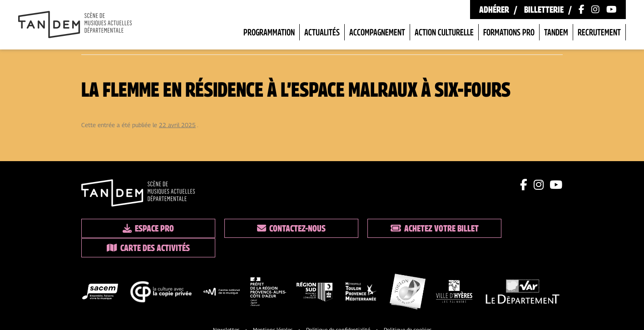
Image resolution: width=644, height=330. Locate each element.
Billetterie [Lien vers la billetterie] (544, 9)
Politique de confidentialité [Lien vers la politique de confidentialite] (338, 309)
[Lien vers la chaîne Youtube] (611, 9)
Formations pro (509, 32)
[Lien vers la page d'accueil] (75, 25)
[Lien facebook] (524, 185)
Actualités (322, 32)
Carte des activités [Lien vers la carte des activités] (506, 228)
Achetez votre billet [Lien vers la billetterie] (383, 228)
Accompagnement (377, 32)
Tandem (556, 32)
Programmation (269, 32)
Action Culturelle (444, 32)
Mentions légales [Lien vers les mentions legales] (272, 309)
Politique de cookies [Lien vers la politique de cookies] (407, 309)
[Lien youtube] (556, 185)
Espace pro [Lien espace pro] (138, 228)
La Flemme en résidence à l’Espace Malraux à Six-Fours (295, 89)
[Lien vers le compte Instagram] (595, 9)
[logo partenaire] (100, 273)
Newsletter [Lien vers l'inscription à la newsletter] (226, 309)
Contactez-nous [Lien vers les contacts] (261, 228)
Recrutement (599, 32)
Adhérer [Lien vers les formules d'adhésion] (494, 9)
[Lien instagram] (539, 185)
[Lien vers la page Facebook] (582, 9)
